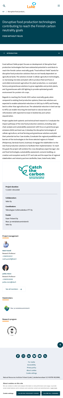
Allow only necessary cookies (28, 393)
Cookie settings (31, 373)
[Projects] (3, 12)
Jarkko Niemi (6, 273)
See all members (14, 289)
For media (31, 362)
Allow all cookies (50, 393)
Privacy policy (31, 367)
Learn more (53, 388)
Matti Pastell (6, 250)
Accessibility (31, 365)
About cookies (31, 370)
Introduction (10, 53)
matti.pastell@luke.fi (9, 259)
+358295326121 (7, 256)
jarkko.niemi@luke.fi (9, 282)
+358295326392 (7, 279)
